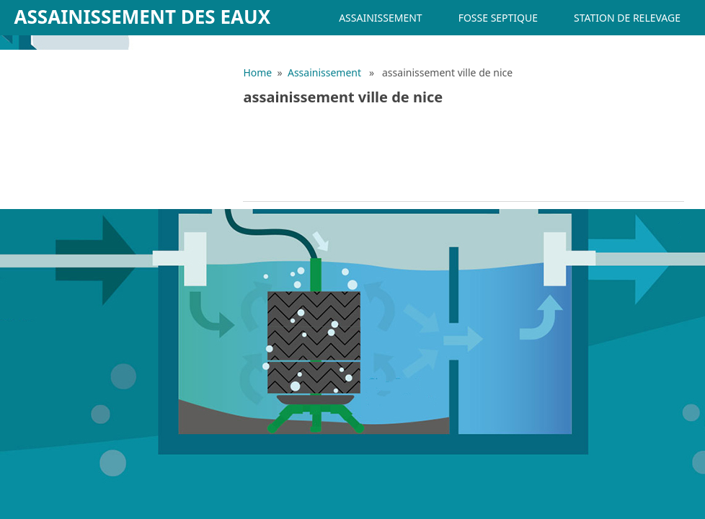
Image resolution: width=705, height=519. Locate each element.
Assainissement (380, 18)
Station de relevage (627, 18)
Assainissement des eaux (142, 17)
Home (257, 72)
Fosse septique (498, 18)
